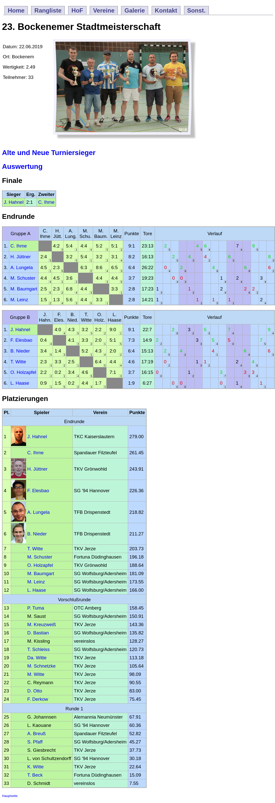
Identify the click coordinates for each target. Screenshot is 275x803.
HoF (77, 10)
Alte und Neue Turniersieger (49, 153)
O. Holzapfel (23, 372)
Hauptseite (10, 796)
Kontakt (166, 10)
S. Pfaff (35, 741)
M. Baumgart (24, 288)
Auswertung (22, 166)
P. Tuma (35, 608)
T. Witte (18, 361)
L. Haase (20, 383)
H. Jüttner (21, 256)
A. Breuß (36, 733)
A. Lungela (22, 267)
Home (16, 10)
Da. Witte (37, 657)
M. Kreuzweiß (41, 624)
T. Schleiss (38, 649)
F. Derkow (37, 699)
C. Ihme (46, 202)
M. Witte (35, 674)
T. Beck (35, 775)
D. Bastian (38, 632)
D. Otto (34, 690)
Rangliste (47, 10)
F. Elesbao (21, 340)
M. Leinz (19, 299)
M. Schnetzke (41, 666)
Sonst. (196, 10)
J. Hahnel (14, 202)
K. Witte (35, 766)
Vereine (103, 10)
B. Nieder (20, 351)
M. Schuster (23, 278)
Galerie (134, 10)
